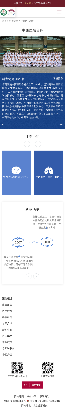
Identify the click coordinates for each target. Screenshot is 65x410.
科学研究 (7, 317)
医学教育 (7, 310)
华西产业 (7, 354)
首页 (4, 21)
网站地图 (19, 396)
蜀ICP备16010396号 (15, 401)
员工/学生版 (39, 3)
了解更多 (58, 78)
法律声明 (31, 396)
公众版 (28, 3)
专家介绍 (7, 323)
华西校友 (7, 342)
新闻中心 (7, 329)
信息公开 (18, 3)
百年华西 (7, 335)
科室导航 (13, 21)
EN (49, 3)
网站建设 (26, 405)
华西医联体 (8, 348)
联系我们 (44, 396)
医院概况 (7, 298)
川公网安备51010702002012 (43, 401)
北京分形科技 (40, 405)
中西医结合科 (27, 21)
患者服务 (7, 304)
